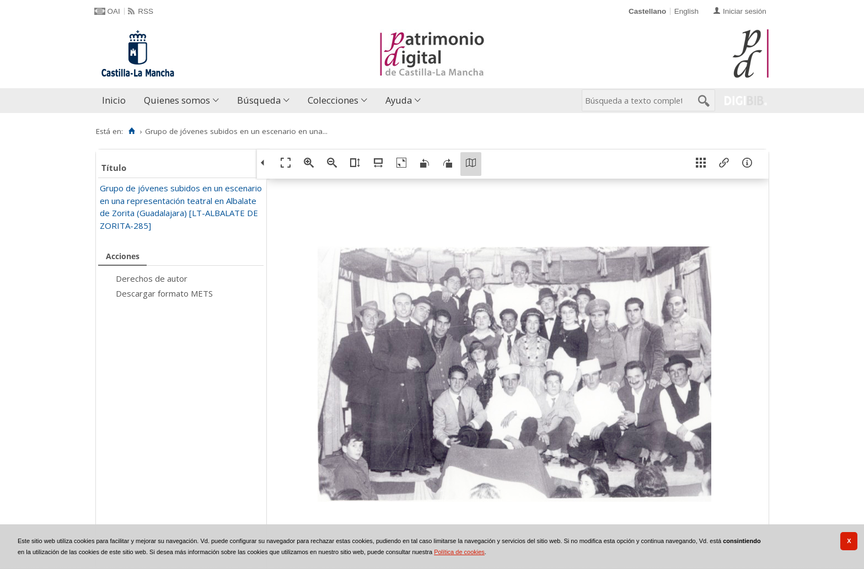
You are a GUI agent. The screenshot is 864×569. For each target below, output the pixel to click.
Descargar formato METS (164, 293)
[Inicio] (132, 131)
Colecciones (333, 100)
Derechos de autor (151, 278)
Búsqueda (259, 100)
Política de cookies (459, 552)
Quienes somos (177, 100)
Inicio (114, 100)
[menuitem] (116, 100)
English (686, 11)
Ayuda (398, 100)
